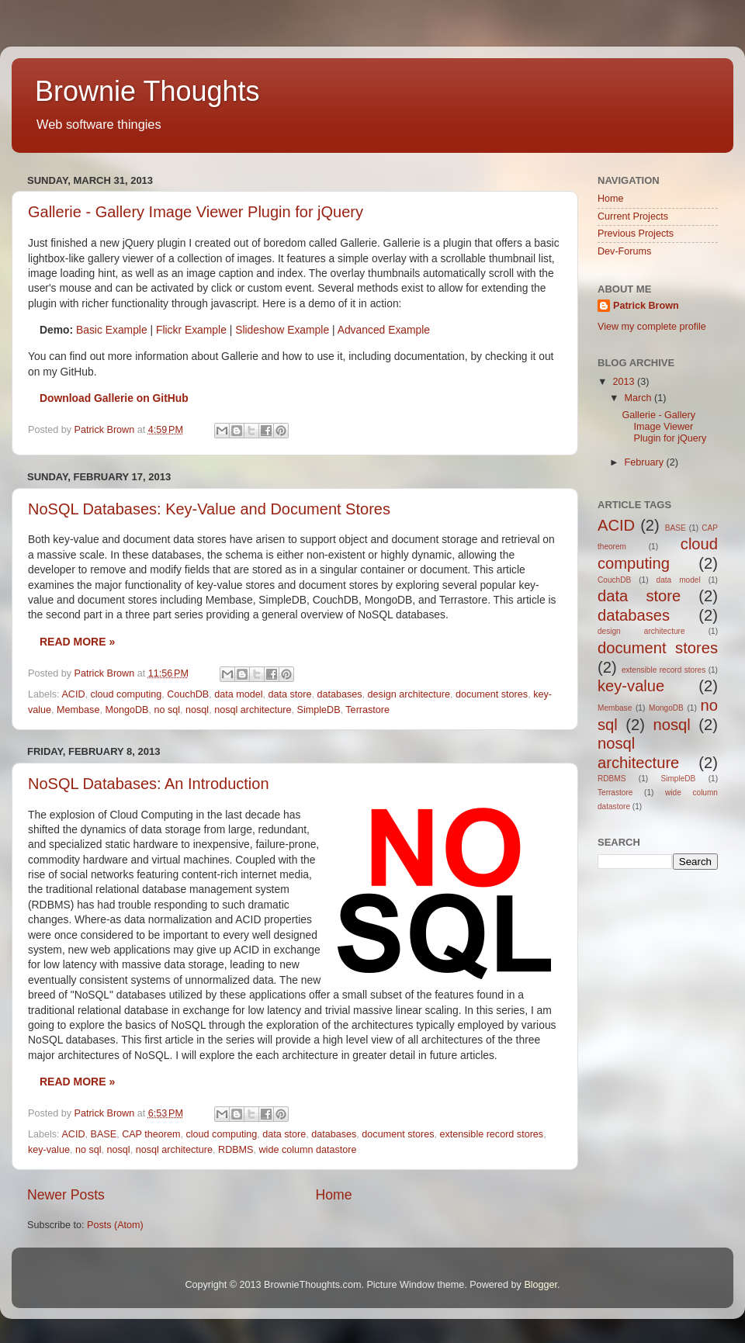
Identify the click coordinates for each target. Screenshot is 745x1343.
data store (289, 694)
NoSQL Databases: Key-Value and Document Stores (209, 508)
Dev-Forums (624, 251)
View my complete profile (652, 326)
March (640, 398)
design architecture (409, 694)
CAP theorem (151, 1134)
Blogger (540, 1284)
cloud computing (126, 694)
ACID (73, 694)
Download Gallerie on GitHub (114, 398)
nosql (197, 709)
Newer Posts (66, 1195)
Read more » (77, 641)
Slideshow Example (282, 330)
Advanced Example (384, 330)
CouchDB (188, 694)
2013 (624, 381)
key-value (49, 1149)
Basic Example (111, 330)
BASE (104, 1134)
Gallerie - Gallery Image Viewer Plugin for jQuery (195, 211)
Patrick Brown (646, 305)
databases (339, 694)
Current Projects (633, 216)
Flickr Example (191, 330)
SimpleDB (319, 709)
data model (238, 694)
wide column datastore (308, 1149)
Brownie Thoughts (147, 91)
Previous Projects (636, 233)
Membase (78, 709)
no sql (167, 709)
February (646, 462)
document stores (492, 694)
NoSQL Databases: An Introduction (148, 783)
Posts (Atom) (115, 1225)
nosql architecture (252, 709)
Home (333, 1195)
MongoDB (126, 709)
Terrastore (367, 709)
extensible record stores (491, 1134)
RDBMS (235, 1149)
